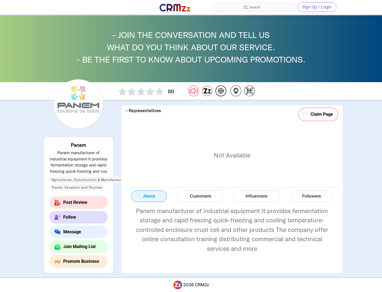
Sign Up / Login (317, 7)
